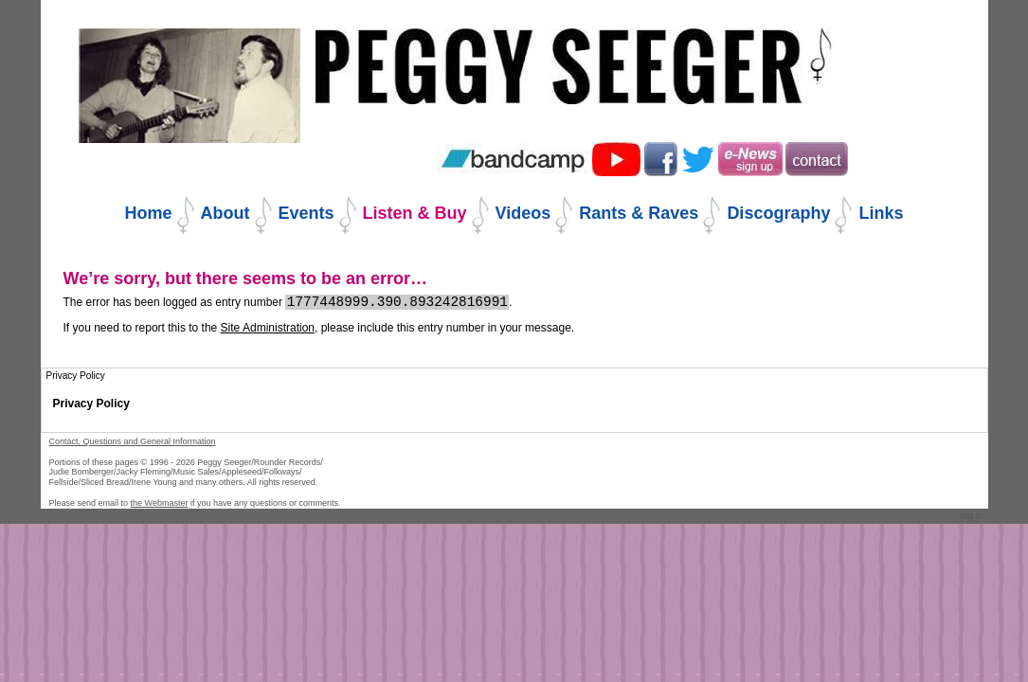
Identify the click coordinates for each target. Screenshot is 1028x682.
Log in (972, 516)
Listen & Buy (415, 213)
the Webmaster (160, 503)
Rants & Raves (638, 213)
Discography (778, 213)
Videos (523, 213)
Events (306, 213)
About (225, 213)
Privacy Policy (91, 403)
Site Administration (268, 327)
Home (148, 213)
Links (880, 213)
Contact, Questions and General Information (132, 441)
